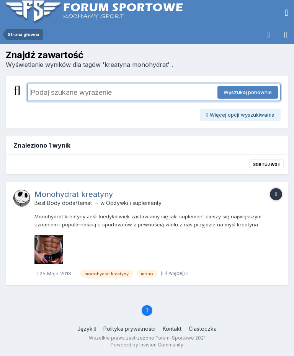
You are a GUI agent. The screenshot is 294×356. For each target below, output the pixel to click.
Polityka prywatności (129, 328)
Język (86, 328)
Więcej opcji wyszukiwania (240, 115)
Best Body (47, 203)
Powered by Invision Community (147, 345)
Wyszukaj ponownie (248, 92)
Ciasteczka (203, 328)
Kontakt (172, 328)
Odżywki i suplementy (134, 203)
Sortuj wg (266, 164)
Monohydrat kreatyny (73, 194)
